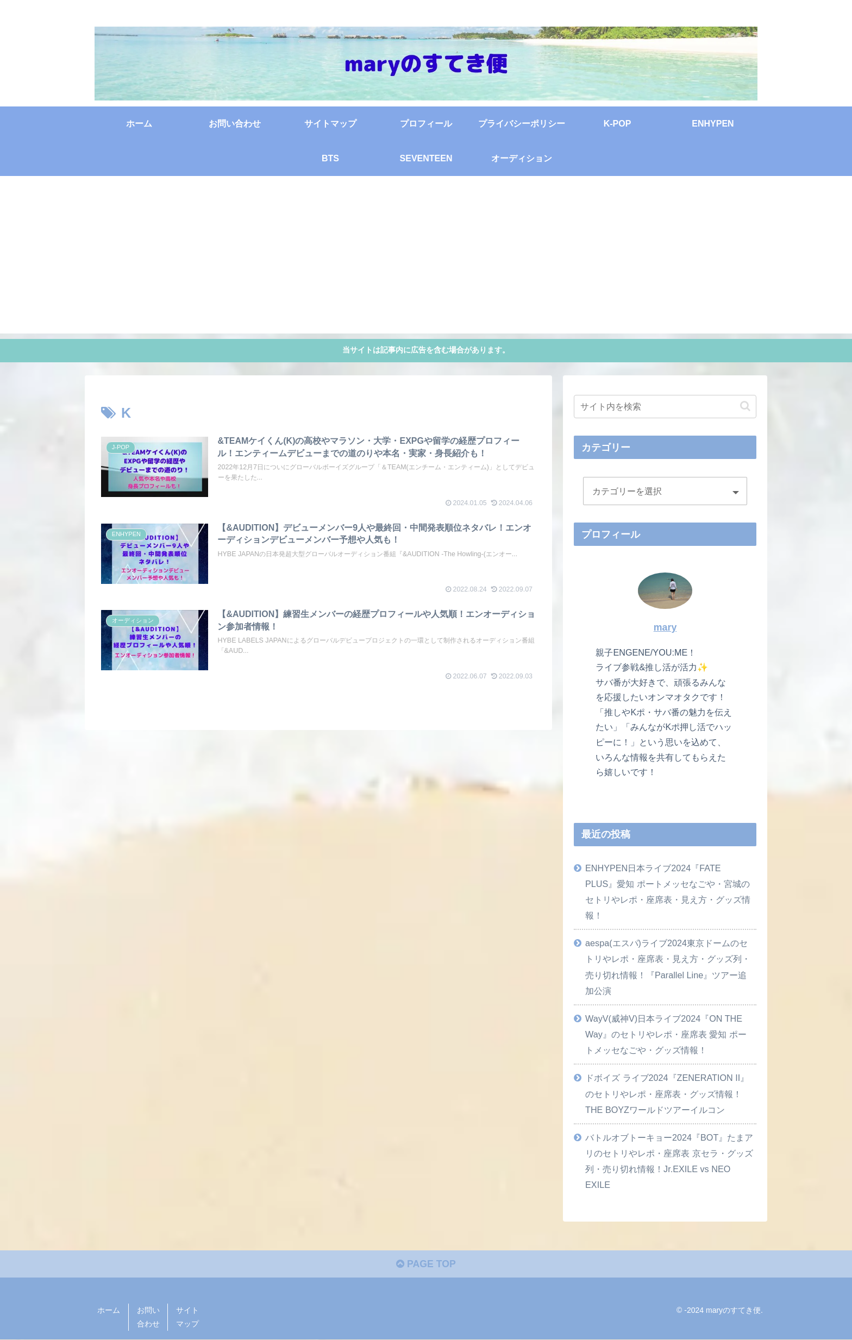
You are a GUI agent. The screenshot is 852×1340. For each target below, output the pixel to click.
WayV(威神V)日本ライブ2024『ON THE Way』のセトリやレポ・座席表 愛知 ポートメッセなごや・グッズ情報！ (666, 1033)
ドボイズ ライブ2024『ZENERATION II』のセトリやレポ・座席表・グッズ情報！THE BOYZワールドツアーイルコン (667, 1093)
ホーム (108, 1310)
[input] (665, 406)
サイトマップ (187, 1317)
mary (665, 626)
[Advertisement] (426, 257)
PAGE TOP (426, 1265)
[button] (745, 406)
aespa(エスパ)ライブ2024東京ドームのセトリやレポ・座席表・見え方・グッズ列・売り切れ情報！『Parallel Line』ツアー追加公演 (667, 966)
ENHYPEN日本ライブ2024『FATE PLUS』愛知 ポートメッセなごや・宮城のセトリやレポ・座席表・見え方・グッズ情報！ (667, 891)
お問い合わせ (148, 1317)
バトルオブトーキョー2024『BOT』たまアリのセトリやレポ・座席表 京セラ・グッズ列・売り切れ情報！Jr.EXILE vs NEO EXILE (669, 1160)
